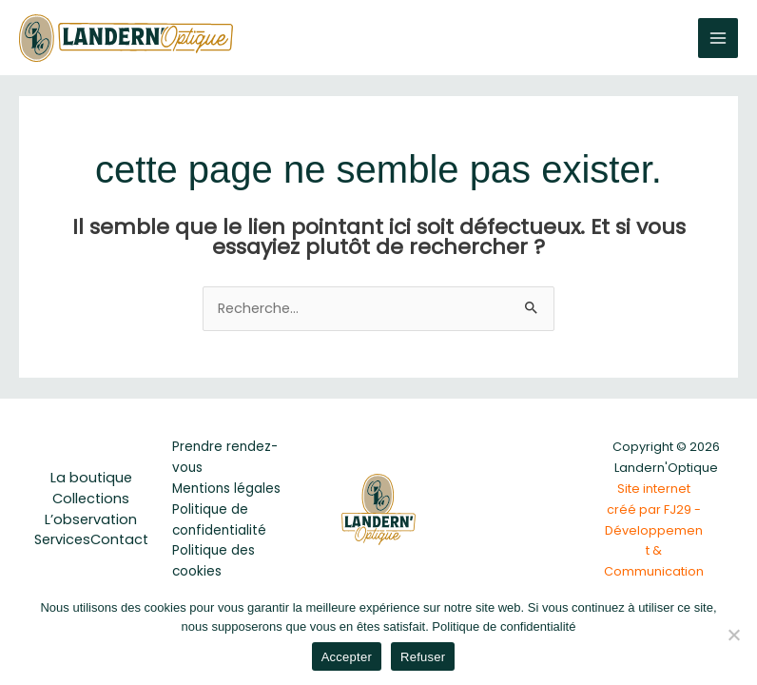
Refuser (422, 657)
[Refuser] (733, 634)
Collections (90, 498)
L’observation (91, 519)
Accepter (346, 657)
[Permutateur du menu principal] (718, 38)
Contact (119, 539)
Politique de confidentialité (503, 626)
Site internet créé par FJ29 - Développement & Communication (654, 530)
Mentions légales (226, 489)
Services (62, 539)
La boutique (91, 477)
